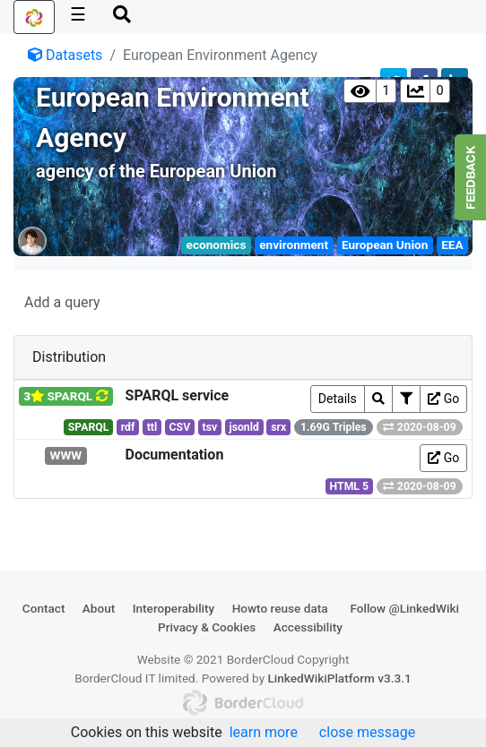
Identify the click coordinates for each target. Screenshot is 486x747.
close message (367, 732)
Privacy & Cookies (207, 627)
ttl (152, 427)
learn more (264, 732)
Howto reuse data (280, 608)
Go (444, 398)
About (98, 608)
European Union (385, 244)
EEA (452, 244)
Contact (43, 608)
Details (337, 398)
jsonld (243, 427)
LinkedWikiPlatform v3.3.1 (339, 678)
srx (278, 427)
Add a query (62, 302)
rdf (128, 427)
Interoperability (174, 608)
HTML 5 (349, 486)
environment (293, 244)
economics (217, 244)
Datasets (65, 55)
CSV (180, 427)
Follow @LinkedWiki (404, 608)
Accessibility (308, 627)
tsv (210, 427)
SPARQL (88, 427)
